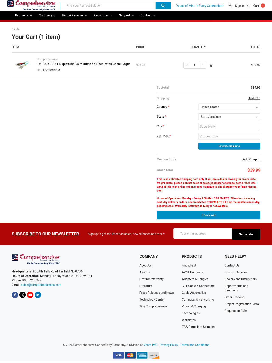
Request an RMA (236, 313)
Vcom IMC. (151, 347)
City (160, 129)
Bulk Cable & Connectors (198, 288)
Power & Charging (194, 308)
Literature (146, 288)
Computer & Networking (198, 302)
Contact (147, 18)
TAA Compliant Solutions (198, 329)
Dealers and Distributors (241, 281)
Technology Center (152, 302)
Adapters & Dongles (195, 281)
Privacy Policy (169, 347)
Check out (208, 218)
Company (47, 18)
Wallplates (189, 322)
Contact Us (232, 267)
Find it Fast (189, 267)
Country (163, 109)
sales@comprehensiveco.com (222, 185)
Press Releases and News (156, 295)
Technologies (191, 315)
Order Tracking (234, 299)
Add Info (254, 101)
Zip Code (164, 139)
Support (126, 18)
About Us (145, 267)
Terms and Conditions (194, 347)
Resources (103, 18)
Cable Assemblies (194, 295)
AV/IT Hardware (192, 274)
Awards (144, 274)
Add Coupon (251, 162)
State (161, 119)
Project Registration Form (242, 306)
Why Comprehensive (153, 308)
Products (23, 18)
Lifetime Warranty (151, 281)
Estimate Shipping (229, 149)
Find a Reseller (74, 18)
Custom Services (236, 274)
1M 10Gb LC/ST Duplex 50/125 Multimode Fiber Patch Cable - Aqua (83, 67)
